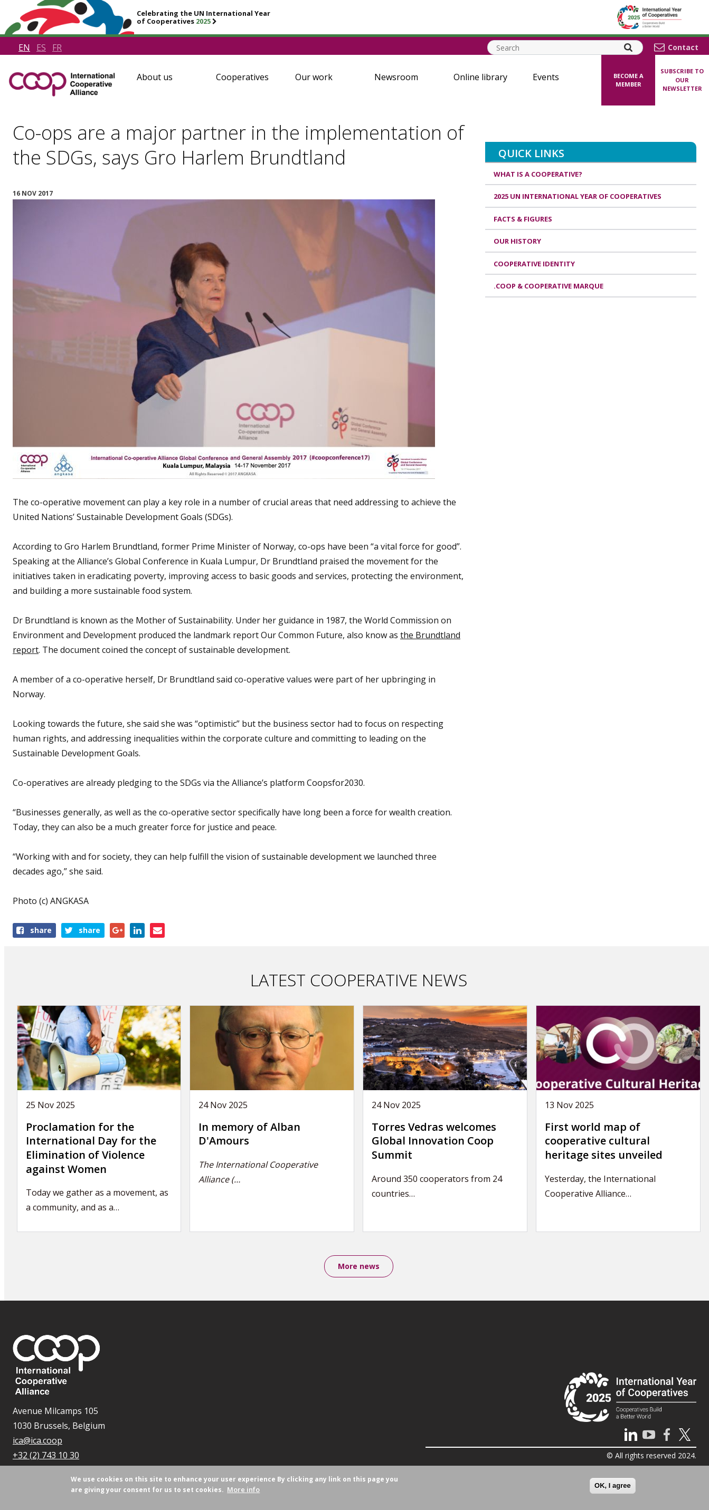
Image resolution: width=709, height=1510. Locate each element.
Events (546, 77)
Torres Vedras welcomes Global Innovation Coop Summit (434, 1141)
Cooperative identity (534, 263)
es (41, 47)
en (24, 47)
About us (155, 77)
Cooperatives (242, 77)
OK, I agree (612, 1485)
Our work (314, 77)
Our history (517, 241)
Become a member (628, 80)
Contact (683, 47)
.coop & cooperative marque (548, 286)
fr (57, 47)
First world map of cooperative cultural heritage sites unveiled (604, 1141)
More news (359, 1267)
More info (243, 1489)
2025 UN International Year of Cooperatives (577, 196)
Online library (480, 77)
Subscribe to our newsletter (682, 79)
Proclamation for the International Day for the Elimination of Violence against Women (91, 1148)
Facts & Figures (523, 219)
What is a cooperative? (538, 174)
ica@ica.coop (37, 1441)
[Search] (628, 47)
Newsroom (396, 77)
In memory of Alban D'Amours (249, 1134)
